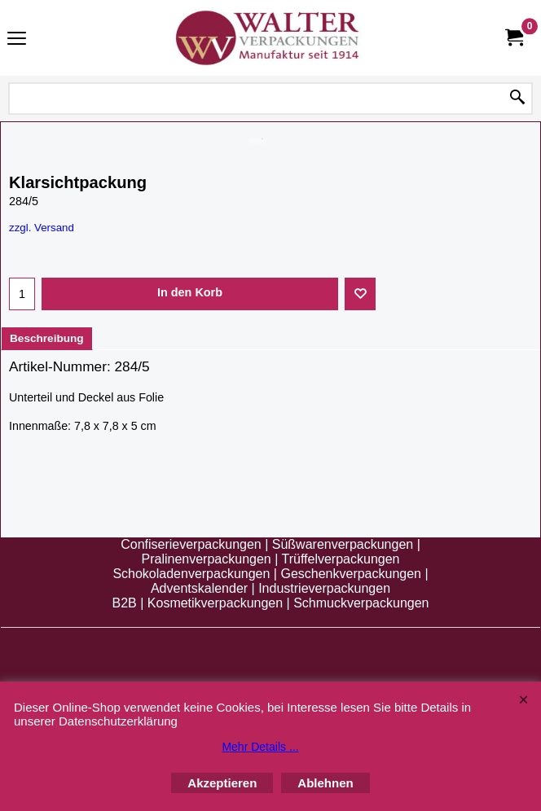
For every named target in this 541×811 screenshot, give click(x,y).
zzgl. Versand (41, 227)
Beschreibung (47, 338)
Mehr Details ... (260, 746)
